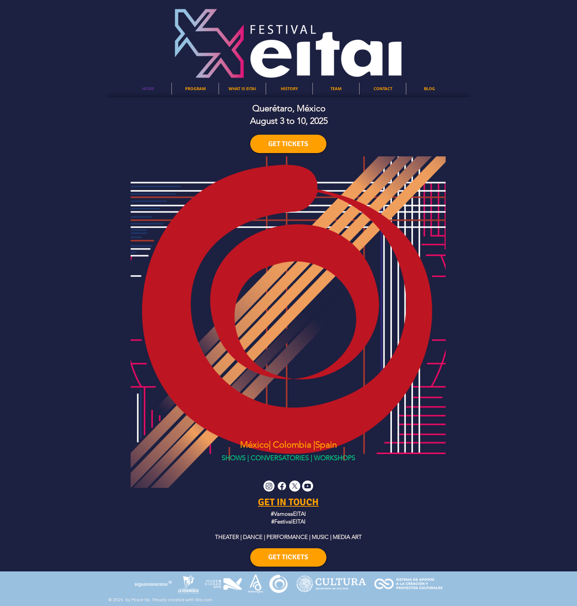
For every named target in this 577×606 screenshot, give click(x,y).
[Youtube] (307, 486)
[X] (294, 486)
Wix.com (203, 600)
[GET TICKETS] (288, 144)
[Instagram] (269, 486)
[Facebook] (281, 486)
